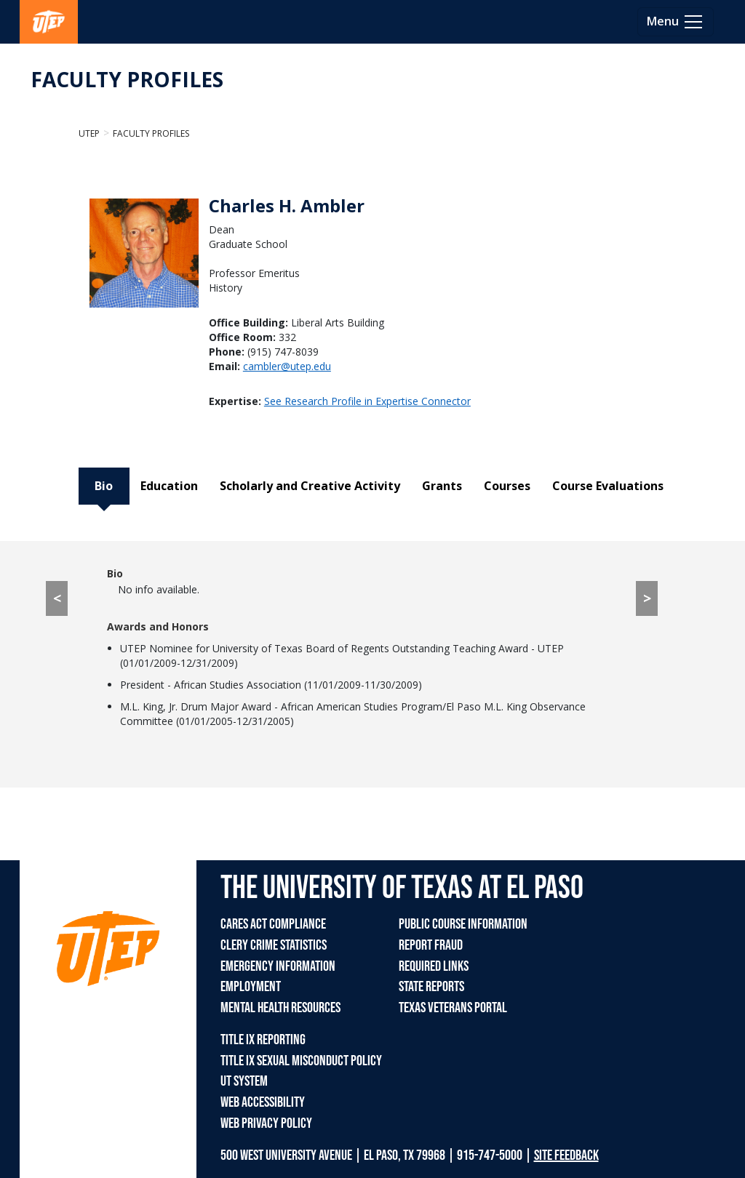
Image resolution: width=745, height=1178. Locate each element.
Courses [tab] (507, 486)
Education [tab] (169, 486)
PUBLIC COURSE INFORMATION (463, 924)
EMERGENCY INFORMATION (277, 966)
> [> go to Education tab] (647, 598)
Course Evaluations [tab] (608, 486)
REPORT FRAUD (431, 945)
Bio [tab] (104, 486)
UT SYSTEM (244, 1081)
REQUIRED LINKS (434, 966)
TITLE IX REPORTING (263, 1040)
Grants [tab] (442, 486)
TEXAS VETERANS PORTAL (453, 1008)
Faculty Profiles (151, 133)
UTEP (89, 133)
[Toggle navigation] (675, 21)
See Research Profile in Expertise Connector (367, 401)
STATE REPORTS (431, 986)
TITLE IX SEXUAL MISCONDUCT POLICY (301, 1061)
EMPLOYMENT (250, 986)
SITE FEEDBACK (566, 1155)
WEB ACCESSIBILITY (262, 1102)
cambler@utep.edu (287, 366)
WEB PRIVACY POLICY (266, 1123)
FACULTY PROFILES (127, 79)
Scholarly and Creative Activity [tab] (310, 486)
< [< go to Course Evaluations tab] (57, 598)
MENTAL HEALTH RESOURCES (280, 1008)
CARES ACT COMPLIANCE (273, 924)
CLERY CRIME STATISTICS (273, 945)
